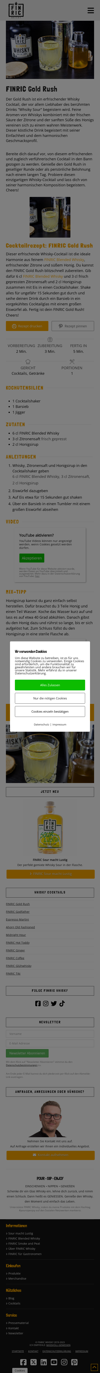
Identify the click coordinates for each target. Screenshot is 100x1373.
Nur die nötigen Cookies (50, 698)
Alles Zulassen (50, 685)
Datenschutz (41, 724)
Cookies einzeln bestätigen (50, 711)
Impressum (59, 724)
